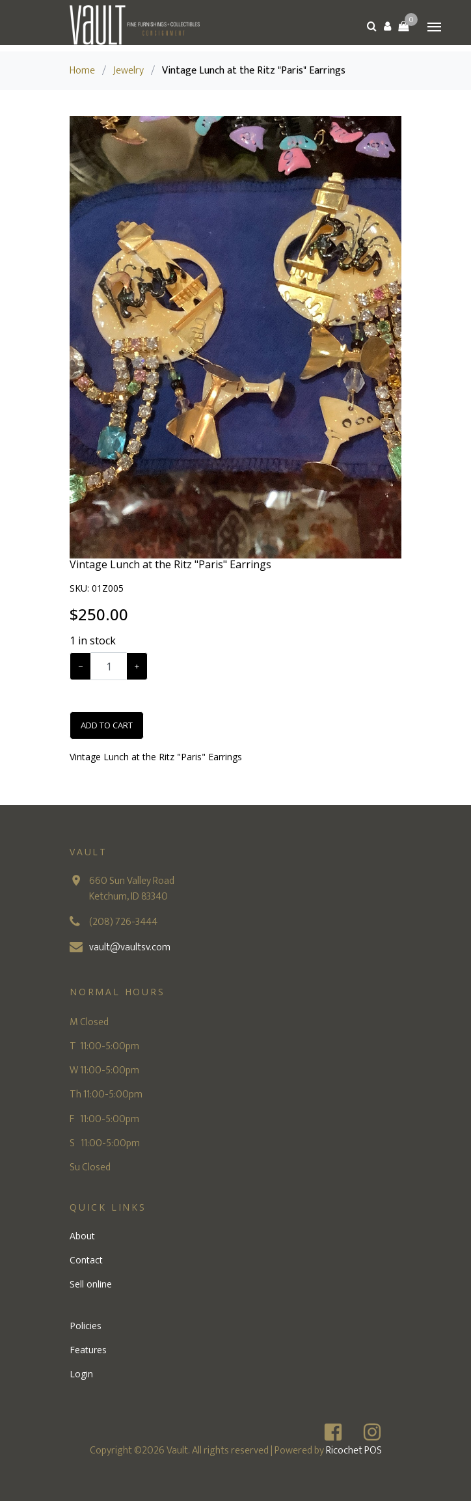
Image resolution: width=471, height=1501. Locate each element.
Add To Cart (107, 725)
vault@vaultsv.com (129, 947)
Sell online (91, 1284)
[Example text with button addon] (108, 666)
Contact (86, 1260)
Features (88, 1349)
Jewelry (128, 70)
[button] (388, 26)
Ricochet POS (354, 1450)
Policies (85, 1325)
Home (82, 70)
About (82, 1236)
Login (81, 1374)
